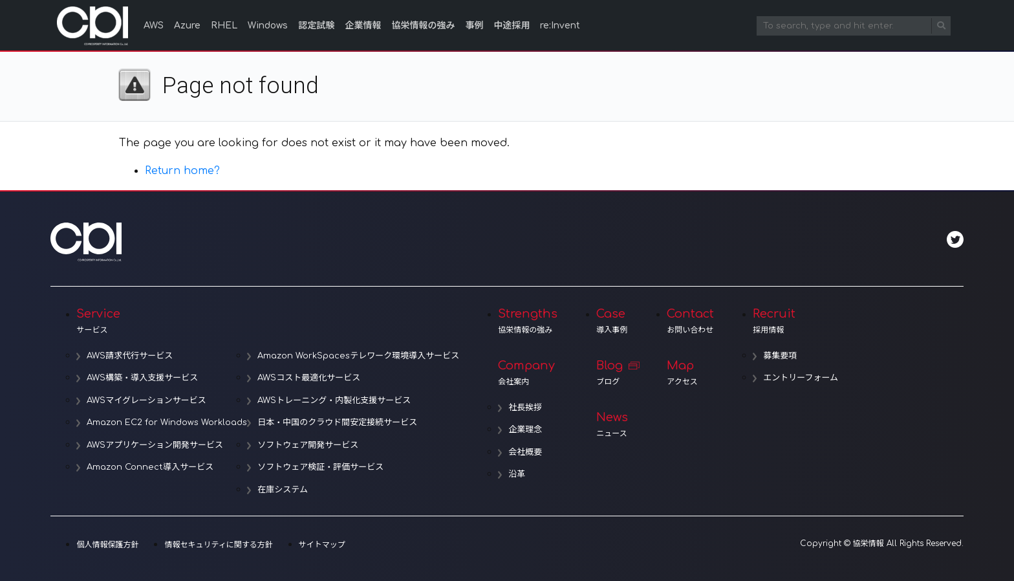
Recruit (795, 321)
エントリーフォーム (800, 377)
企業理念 (525, 429)
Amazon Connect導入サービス (150, 467)
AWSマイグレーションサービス (146, 400)
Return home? (182, 171)
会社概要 (525, 452)
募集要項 (780, 355)
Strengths (527, 321)
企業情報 (363, 25)
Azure (187, 25)
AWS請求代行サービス (130, 355)
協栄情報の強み (423, 25)
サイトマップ (322, 544)
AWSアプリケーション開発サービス (155, 445)
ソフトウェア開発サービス (307, 445)
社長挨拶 (525, 407)
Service (267, 321)
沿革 (516, 474)
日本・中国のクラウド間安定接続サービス (337, 422)
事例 (474, 25)
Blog (612, 373)
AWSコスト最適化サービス (308, 377)
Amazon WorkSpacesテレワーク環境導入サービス (358, 355)
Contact (690, 321)
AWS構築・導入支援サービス (142, 377)
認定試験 (316, 25)
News (612, 424)
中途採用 (511, 25)
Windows (268, 25)
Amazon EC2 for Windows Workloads (167, 422)
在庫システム (282, 489)
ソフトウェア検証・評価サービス (320, 467)
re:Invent (560, 25)
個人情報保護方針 (107, 544)
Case (612, 321)
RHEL (224, 25)
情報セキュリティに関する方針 (218, 544)
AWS (154, 25)
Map (690, 373)
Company (527, 373)
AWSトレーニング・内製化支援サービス (334, 400)
